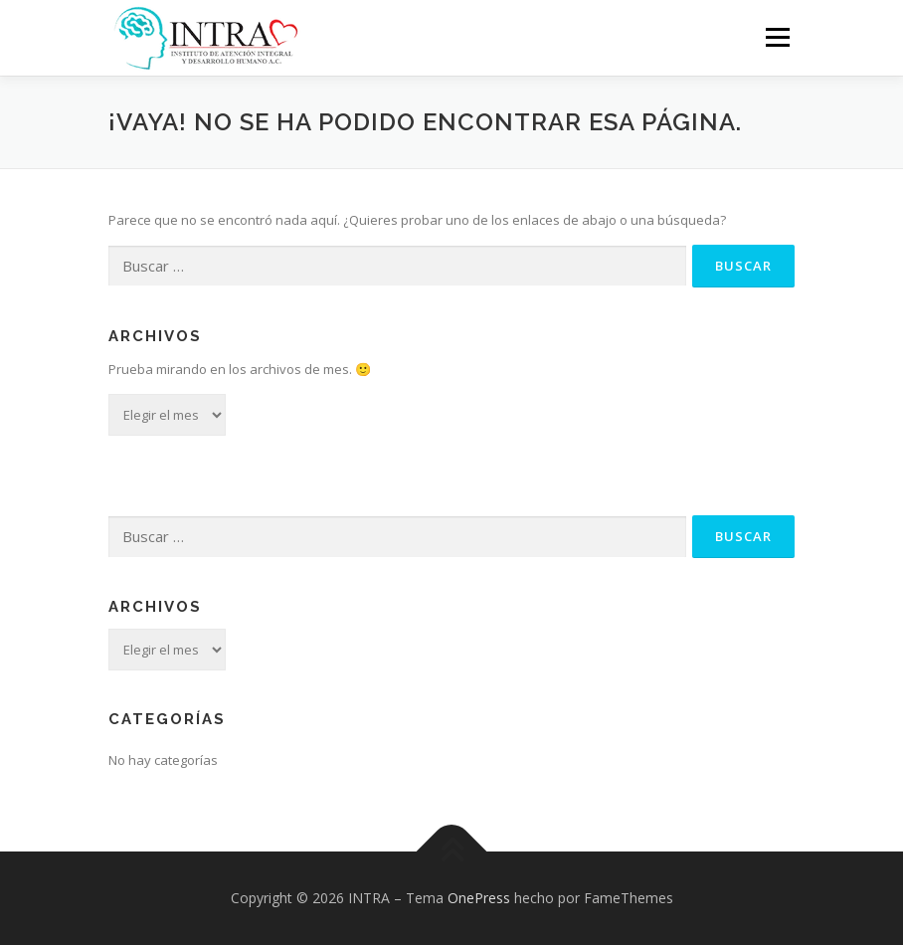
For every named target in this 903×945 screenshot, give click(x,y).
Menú (777, 37)
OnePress (479, 897)
